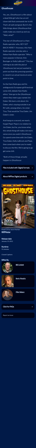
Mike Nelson (20, 292)
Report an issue (8, 315)
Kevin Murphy (21, 278)
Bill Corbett (20, 265)
